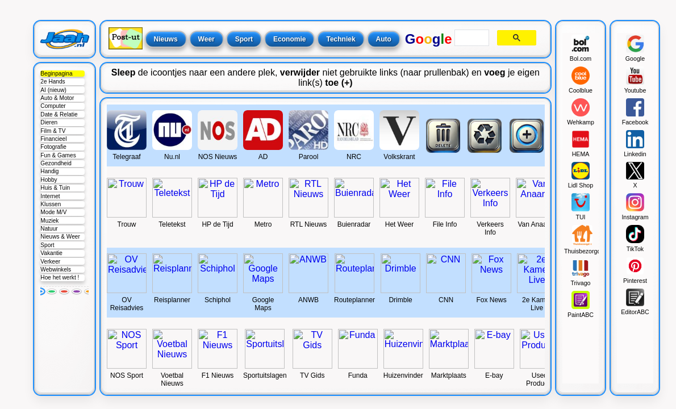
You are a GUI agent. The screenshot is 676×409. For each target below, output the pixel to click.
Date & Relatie (58, 114)
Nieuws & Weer (60, 236)
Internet (50, 196)
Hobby (48, 180)
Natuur (48, 229)
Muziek (49, 221)
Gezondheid (56, 163)
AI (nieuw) (53, 90)
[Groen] (51, 291)
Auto (383, 39)
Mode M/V (53, 212)
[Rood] (64, 291)
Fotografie (53, 147)
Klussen (50, 204)
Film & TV (52, 131)
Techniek (340, 39)
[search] (471, 38)
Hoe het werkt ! (59, 277)
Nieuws (166, 39)
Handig (49, 171)
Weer (206, 39)
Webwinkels (55, 269)
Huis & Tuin (55, 188)
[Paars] (76, 291)
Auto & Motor (57, 98)
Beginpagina (56, 73)
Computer (52, 106)
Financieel (53, 139)
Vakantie (51, 253)
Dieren (48, 122)
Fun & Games (58, 155)
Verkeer (50, 261)
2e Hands (52, 81)
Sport (47, 245)
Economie (289, 39)
